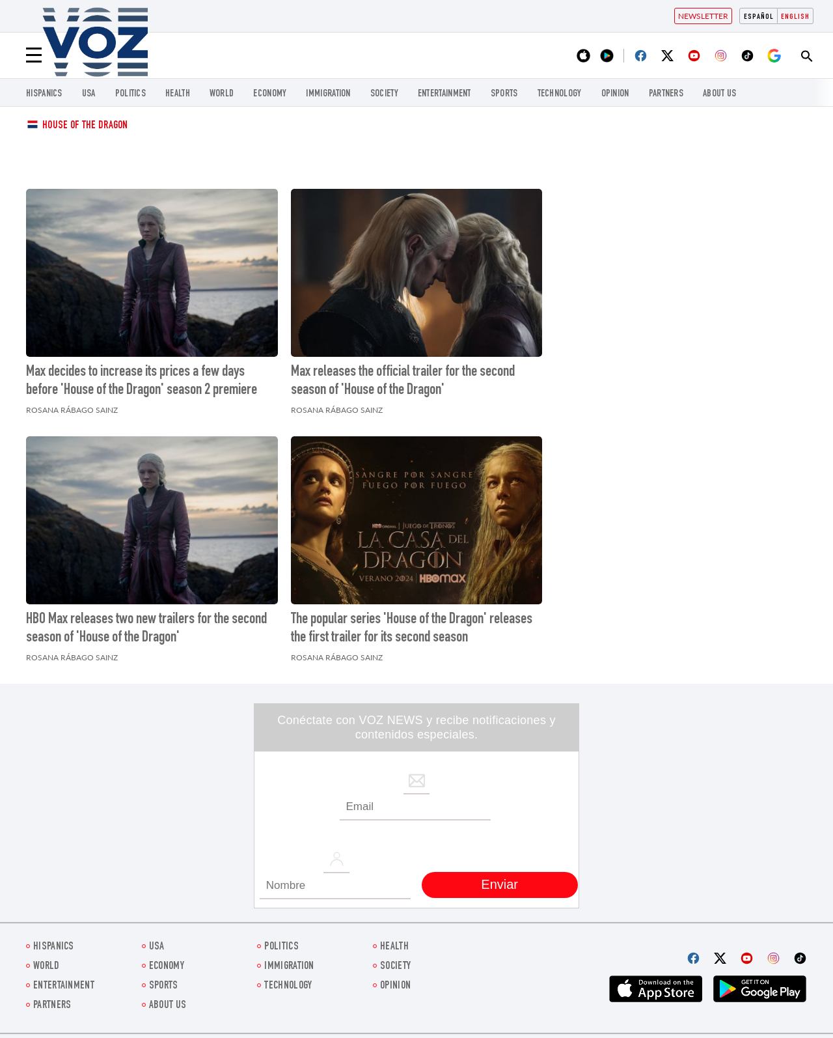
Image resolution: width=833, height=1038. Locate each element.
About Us (719, 94)
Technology (560, 94)
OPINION (615, 94)
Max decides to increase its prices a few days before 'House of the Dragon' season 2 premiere (141, 382)
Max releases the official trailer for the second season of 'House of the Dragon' (403, 382)
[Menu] (34, 55)
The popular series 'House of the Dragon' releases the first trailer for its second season (411, 629)
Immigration (328, 94)
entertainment (444, 94)
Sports (504, 94)
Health (177, 94)
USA (89, 94)
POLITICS (130, 94)
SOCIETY (384, 94)
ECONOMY (269, 94)
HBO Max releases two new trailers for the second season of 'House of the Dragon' (146, 629)
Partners (666, 94)
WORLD (222, 94)
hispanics (44, 94)
